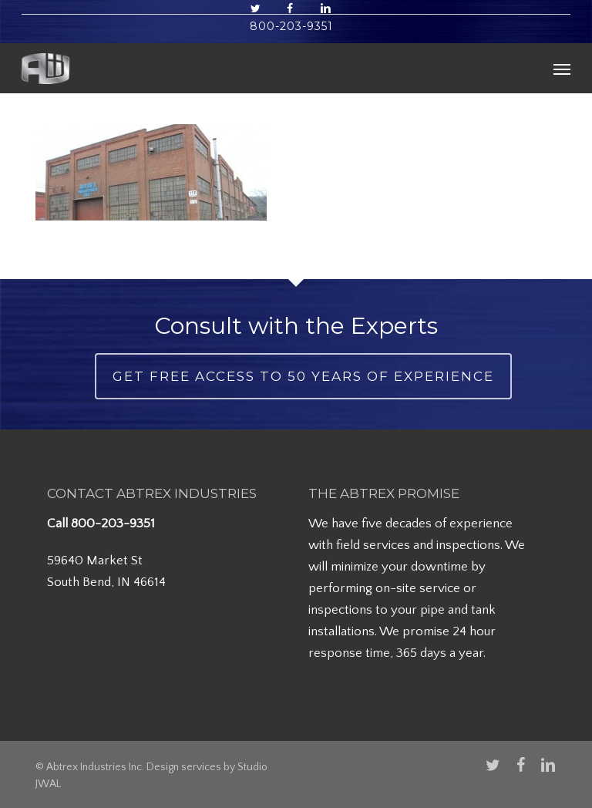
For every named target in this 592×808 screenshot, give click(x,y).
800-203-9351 (113, 523)
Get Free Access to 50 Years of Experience (303, 376)
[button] (561, 68)
